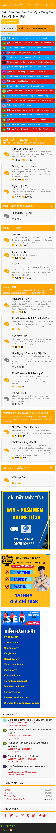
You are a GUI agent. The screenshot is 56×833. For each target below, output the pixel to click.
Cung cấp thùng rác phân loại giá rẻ (24, 52)
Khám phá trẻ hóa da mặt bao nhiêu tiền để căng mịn (32, 119)
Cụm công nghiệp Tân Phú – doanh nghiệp (27, 67)
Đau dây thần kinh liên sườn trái (23, 81)
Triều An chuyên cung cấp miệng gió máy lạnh (29, 57)
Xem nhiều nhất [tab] (39, 28)
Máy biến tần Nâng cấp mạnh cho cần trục (27, 71)
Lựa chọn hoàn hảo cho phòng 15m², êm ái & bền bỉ (31, 100)
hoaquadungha (20, 722)
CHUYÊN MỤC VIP (16, 467)
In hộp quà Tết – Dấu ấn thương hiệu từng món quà (31, 91)
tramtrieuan (19, 772)
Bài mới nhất (10, 714)
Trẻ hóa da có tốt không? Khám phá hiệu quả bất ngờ (32, 115)
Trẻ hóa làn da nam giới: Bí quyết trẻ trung (27, 86)
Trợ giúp (4, 830)
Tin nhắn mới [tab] (9, 28)
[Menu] (4, 4)
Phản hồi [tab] (23, 28)
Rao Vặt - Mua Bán (15, 761)
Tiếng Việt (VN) (8, 826)
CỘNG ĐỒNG (12, 228)
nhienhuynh (19, 759)
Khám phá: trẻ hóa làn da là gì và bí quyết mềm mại (31, 110)
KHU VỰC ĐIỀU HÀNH (18, 206)
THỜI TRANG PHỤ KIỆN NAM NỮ (25, 413)
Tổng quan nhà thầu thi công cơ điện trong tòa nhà (31, 62)
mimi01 (17, 736)
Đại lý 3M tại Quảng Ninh (20, 105)
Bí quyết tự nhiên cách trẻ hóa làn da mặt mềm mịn (31, 129)
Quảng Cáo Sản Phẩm (17, 725)
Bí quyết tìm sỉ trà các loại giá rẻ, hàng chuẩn (28, 38)
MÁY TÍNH (10, 287)
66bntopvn (48, 799)
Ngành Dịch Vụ (14, 738)
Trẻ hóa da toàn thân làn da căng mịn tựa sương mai (31, 47)
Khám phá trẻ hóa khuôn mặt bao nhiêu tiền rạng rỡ (31, 43)
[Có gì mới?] (46, 4)
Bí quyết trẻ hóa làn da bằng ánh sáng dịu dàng (29, 124)
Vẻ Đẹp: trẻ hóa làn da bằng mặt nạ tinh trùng (28, 95)
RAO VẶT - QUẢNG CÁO (20, 140)
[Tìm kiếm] (52, 4)
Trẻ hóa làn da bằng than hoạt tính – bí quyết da (29, 76)
